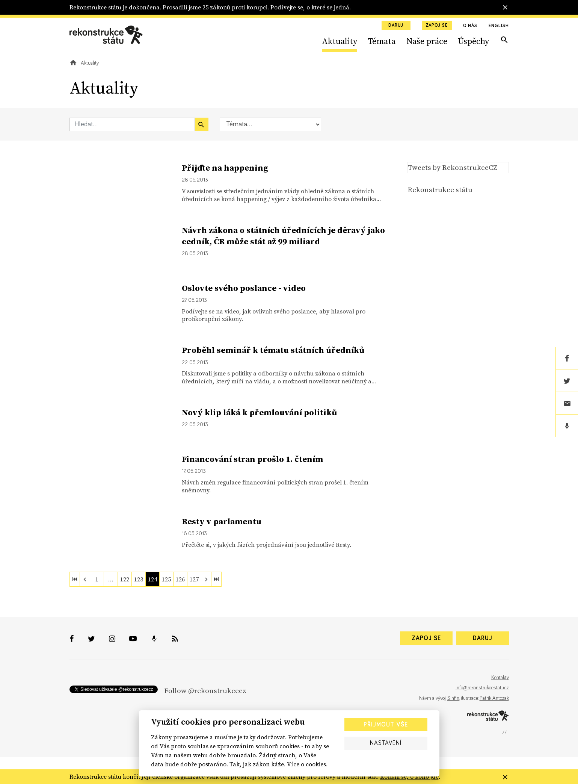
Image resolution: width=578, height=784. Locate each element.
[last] (216, 579)
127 (194, 579)
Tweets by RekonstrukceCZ (453, 167)
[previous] (85, 579)
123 (138, 579)
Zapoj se (437, 25)
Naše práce (426, 41)
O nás (470, 26)
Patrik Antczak (494, 698)
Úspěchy (473, 41)
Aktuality (339, 41)
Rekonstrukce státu (439, 189)
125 (166, 579)
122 (124, 579)
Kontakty (500, 677)
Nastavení (385, 743)
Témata (381, 41)
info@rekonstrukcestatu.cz (482, 687)
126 (180, 579)
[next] (206, 579)
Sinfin (453, 698)
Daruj (395, 25)
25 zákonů (216, 7)
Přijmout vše (386, 725)
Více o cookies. (307, 764)
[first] (75, 579)
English (499, 26)
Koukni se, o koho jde (409, 776)
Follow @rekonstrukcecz (205, 690)
